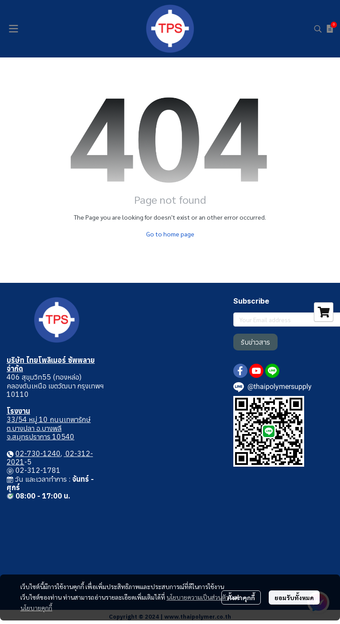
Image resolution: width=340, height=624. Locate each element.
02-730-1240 (38, 453)
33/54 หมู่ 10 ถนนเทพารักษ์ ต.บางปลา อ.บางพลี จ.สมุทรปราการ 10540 (49, 428)
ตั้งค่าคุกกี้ (241, 597)
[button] (318, 29)
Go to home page (170, 234)
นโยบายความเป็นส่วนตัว (197, 597)
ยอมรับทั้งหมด (294, 597)
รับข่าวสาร (255, 342)
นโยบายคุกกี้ (36, 608)
